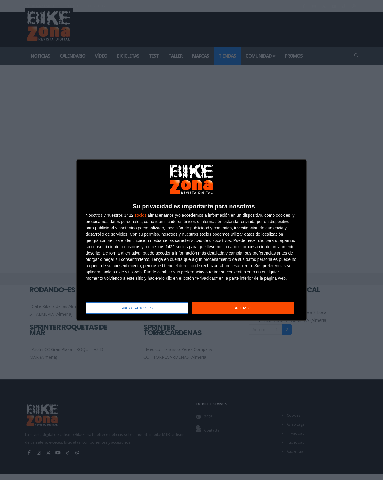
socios (140, 215)
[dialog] (191, 240)
